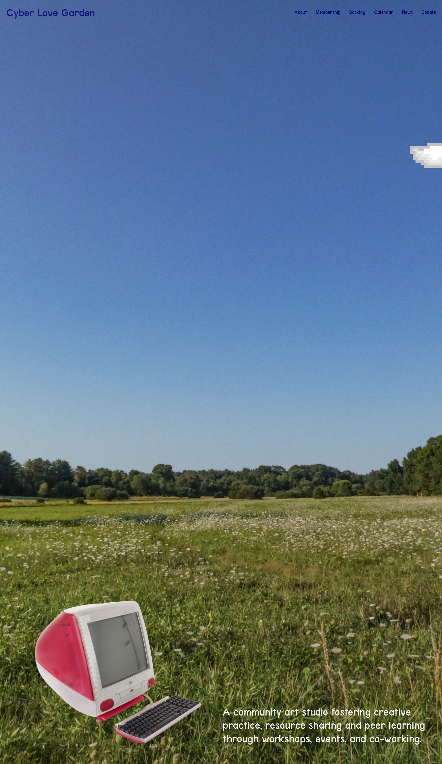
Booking (357, 12)
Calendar (383, 12)
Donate (428, 12)
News (407, 12)
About (300, 12)
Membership (328, 12)
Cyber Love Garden (50, 13)
